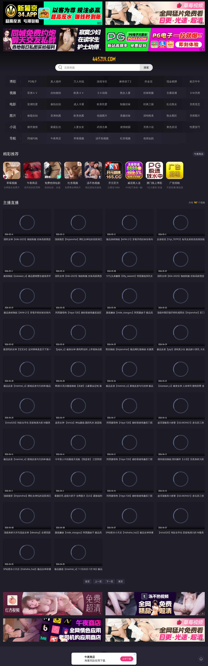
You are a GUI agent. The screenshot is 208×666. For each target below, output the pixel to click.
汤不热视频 (102, 138)
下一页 (109, 581)
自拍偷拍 (56, 93)
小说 (13, 127)
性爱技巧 (195, 127)
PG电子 (32, 81)
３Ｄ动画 (102, 93)
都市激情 (32, 127)
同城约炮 (32, 138)
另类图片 (195, 115)
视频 (13, 93)
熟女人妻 (125, 93)
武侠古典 (102, 127)
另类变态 (195, 104)
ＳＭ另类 (195, 93)
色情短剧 (148, 138)
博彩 (13, 81)
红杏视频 (125, 138)
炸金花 (148, 81)
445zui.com (104, 59)
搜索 (146, 67)
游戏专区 (102, 81)
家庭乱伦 (56, 127)
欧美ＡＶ (79, 93)
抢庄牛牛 (195, 81)
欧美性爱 (102, 104)
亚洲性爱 (32, 104)
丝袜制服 (148, 93)
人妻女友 (79, 127)
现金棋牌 (172, 81)
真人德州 (56, 81)
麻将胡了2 (125, 81)
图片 (13, 115)
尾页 (120, 581)
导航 (13, 138)
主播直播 (172, 93)
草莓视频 (79, 138)
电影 (13, 104)
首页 (87, 581)
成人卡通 (79, 104)
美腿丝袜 (125, 115)
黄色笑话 (172, 127)
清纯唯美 (148, 115)
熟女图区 (172, 115)
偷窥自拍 (32, 115)
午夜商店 (56, 138)
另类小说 (148, 127)
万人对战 (79, 81)
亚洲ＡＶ (32, 93)
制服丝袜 (125, 104)
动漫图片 (102, 115)
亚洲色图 (56, 115)
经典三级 (148, 104)
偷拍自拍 (56, 104)
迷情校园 (125, 127)
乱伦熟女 (172, 104)
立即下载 (126, 658)
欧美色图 (79, 115)
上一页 (98, 581)
